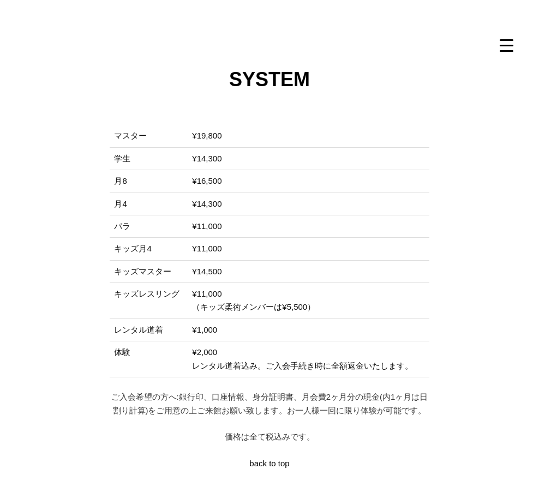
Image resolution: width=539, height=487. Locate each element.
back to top (269, 463)
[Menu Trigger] (506, 45)
